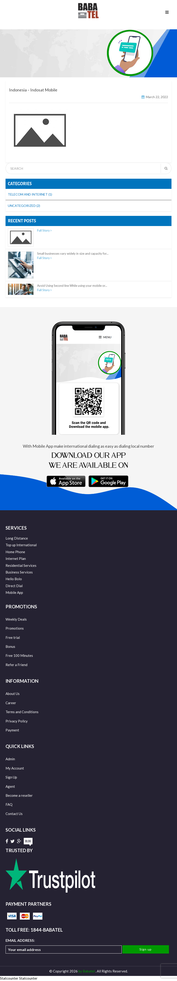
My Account (15, 768)
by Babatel (86, 971)
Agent (10, 786)
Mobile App (14, 592)
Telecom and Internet (30, 194)
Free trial (13, 637)
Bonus (10, 646)
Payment (12, 730)
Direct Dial (14, 586)
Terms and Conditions (22, 712)
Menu (167, 12)
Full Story (44, 230)
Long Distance (17, 538)
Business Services (19, 572)
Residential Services (21, 565)
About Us (13, 693)
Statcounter (9, 978)
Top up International (21, 545)
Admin (10, 759)
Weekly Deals (16, 619)
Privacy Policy (17, 721)
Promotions (15, 628)
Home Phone (15, 552)
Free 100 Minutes (19, 655)
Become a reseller (19, 795)
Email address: (64, 946)
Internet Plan (16, 558)
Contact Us (14, 814)
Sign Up (11, 777)
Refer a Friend (16, 665)
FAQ (9, 804)
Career (11, 703)
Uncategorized (24, 206)
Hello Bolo (14, 579)
